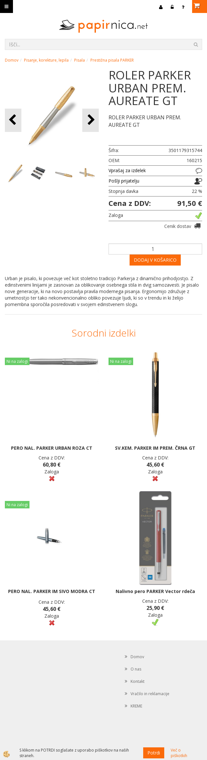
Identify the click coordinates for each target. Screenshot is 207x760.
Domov (11, 60)
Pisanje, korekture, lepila (46, 60)
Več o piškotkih (179, 752)
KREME (136, 706)
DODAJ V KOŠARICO (155, 260)
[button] (90, 120)
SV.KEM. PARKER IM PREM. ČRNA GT (155, 448)
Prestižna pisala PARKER (112, 60)
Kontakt (137, 681)
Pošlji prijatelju (124, 181)
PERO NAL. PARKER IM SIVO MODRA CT (51, 591)
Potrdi (153, 753)
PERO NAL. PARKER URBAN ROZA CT (51, 448)
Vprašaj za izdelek (127, 170)
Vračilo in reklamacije (150, 693)
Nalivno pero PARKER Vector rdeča (155, 591)
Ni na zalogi (17, 361)
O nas (136, 669)
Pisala (79, 60)
